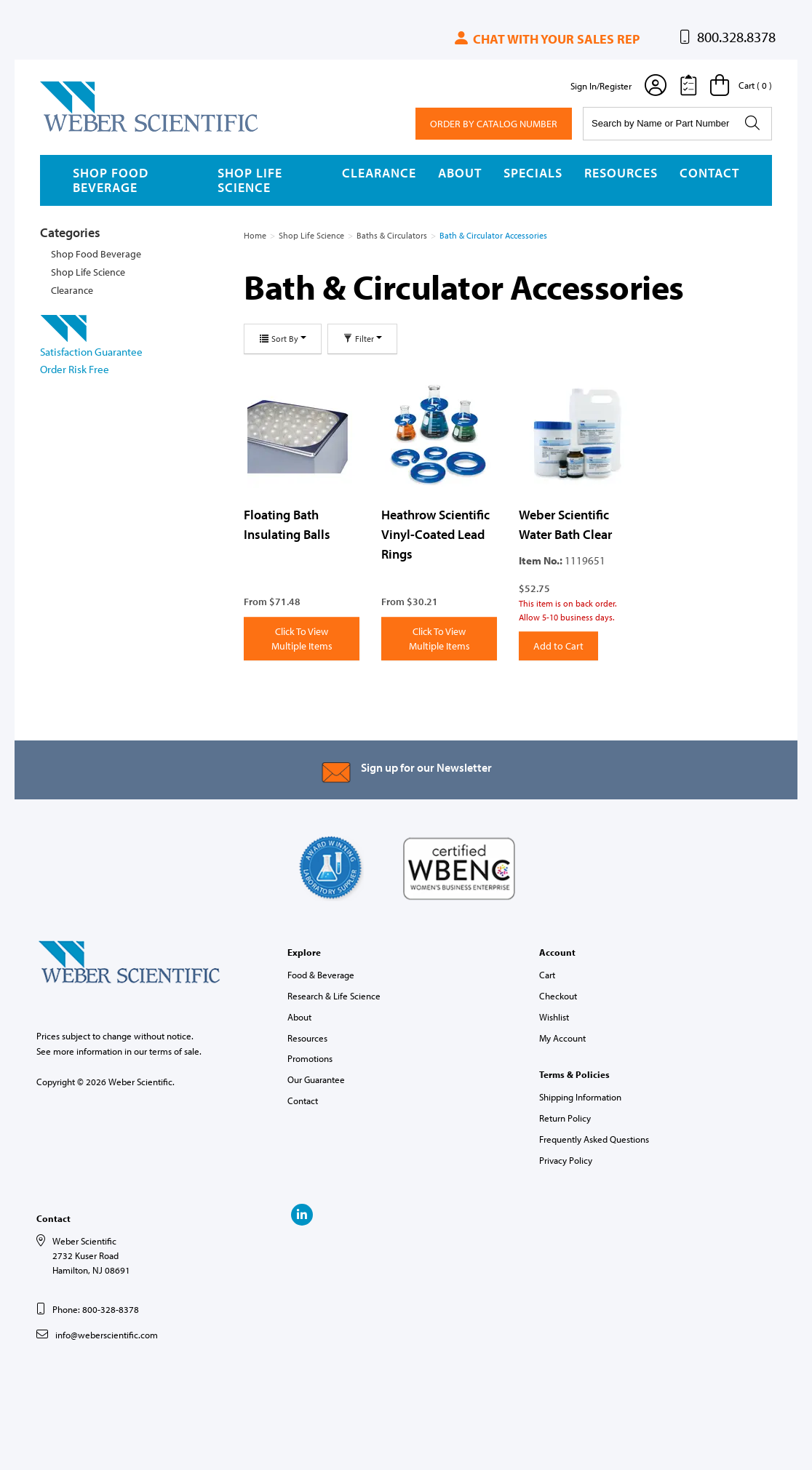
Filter (362, 338)
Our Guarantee (316, 1079)
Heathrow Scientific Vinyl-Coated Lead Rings (435, 534)
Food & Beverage (320, 974)
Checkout (558, 996)
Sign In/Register (601, 86)
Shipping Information (580, 1097)
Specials (532, 172)
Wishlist (554, 1017)
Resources (621, 172)
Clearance (379, 172)
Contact (709, 172)
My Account (562, 1038)
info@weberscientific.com (106, 1335)
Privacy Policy (565, 1160)
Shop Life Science (250, 180)
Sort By (282, 338)
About (460, 172)
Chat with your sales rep (546, 39)
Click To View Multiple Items (302, 638)
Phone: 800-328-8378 (95, 1309)
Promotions (310, 1058)
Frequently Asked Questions (594, 1139)
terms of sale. (175, 1051)
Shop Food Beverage (110, 180)
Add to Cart (558, 645)
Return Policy (565, 1118)
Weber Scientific (74, 131)
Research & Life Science (334, 996)
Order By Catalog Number (493, 123)
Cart (547, 974)
